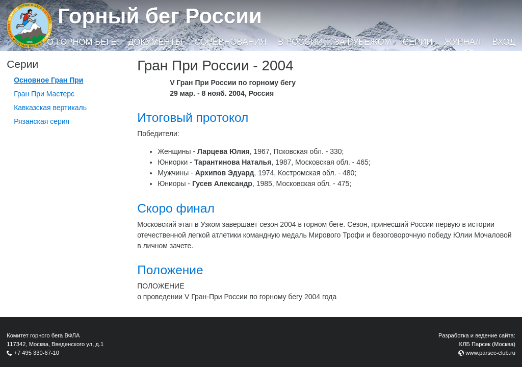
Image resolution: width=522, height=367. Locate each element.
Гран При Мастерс (44, 94)
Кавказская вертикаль (50, 107)
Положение (170, 270)
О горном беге (81, 42)
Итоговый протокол (192, 117)
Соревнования (230, 42)
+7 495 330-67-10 (36, 353)
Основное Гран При (48, 80)
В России (300, 42)
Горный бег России (160, 16)
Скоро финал (176, 208)
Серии (418, 42)
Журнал (462, 42)
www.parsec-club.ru (490, 353)
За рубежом (363, 42)
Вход (503, 42)
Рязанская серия (41, 121)
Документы (155, 42)
